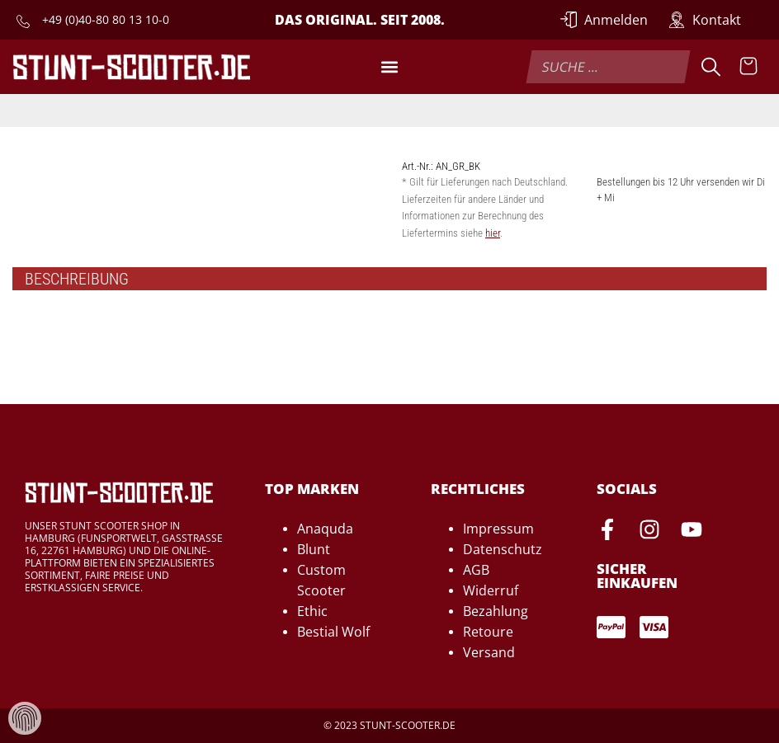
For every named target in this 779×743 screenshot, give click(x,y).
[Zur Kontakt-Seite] (704, 19)
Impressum (498, 529)
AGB (476, 570)
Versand (489, 652)
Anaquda (325, 529)
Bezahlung (495, 611)
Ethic (312, 611)
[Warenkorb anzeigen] (748, 67)
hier (492, 233)
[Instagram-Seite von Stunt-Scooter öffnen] (649, 532)
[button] (389, 67)
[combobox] (608, 66)
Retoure (488, 632)
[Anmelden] (604, 19)
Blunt (313, 549)
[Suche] (711, 67)
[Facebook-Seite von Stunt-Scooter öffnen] (607, 532)
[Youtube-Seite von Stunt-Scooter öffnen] (691, 532)
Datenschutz (502, 549)
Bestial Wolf (333, 632)
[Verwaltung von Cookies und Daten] (25, 717)
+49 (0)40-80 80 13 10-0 (105, 19)
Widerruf (490, 590)
